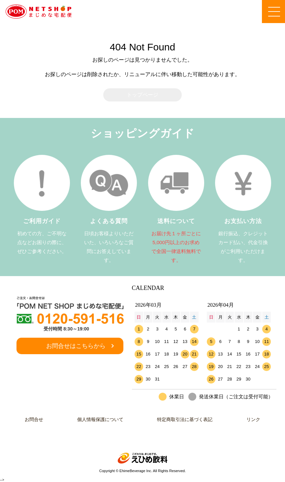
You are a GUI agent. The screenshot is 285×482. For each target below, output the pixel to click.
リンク (256, 419)
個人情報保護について (99, 419)
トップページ (142, 95)
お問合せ (31, 419)
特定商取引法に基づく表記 (185, 419)
